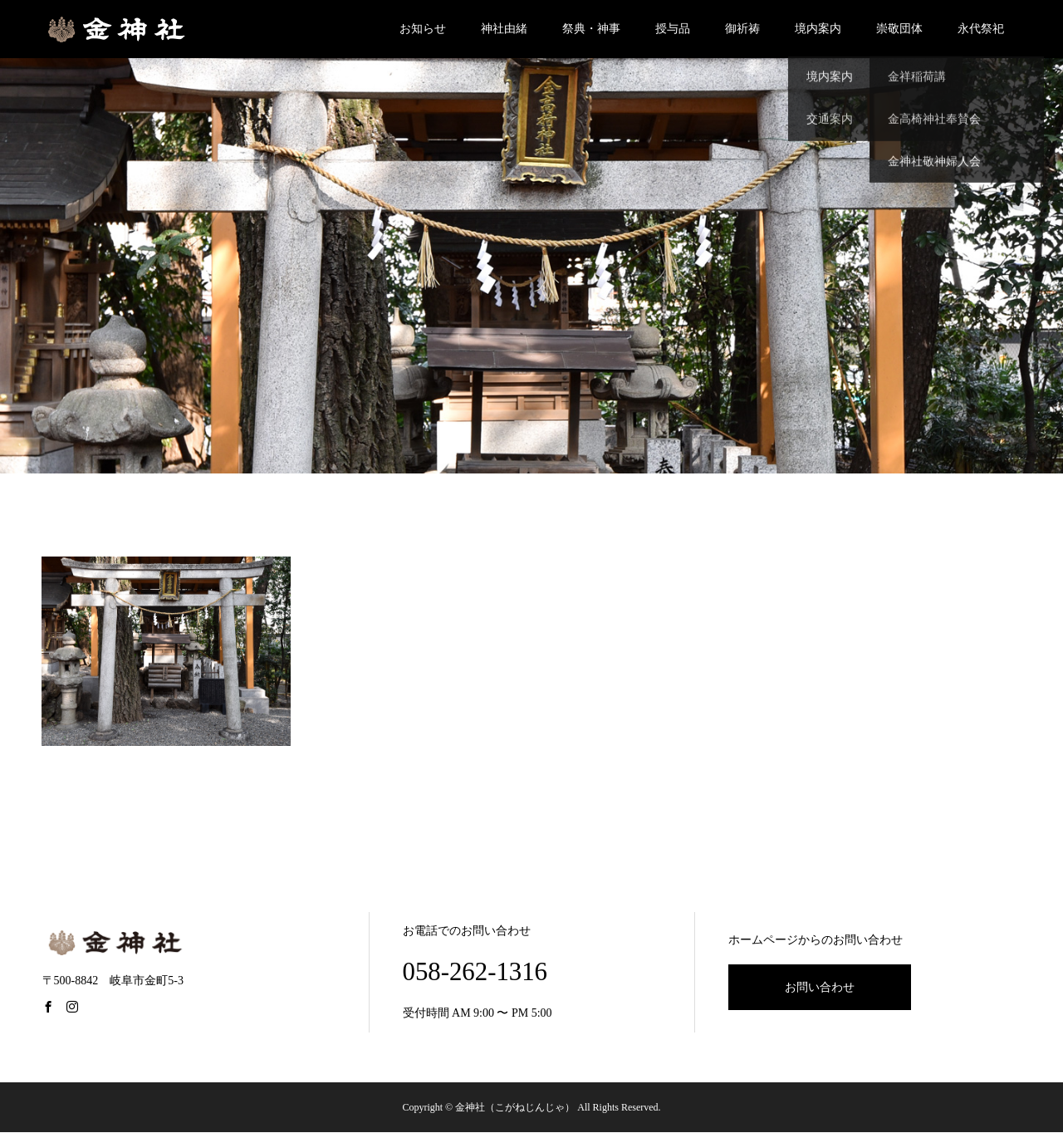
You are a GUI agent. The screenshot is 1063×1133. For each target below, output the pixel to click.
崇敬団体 (899, 28)
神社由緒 (504, 28)
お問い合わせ (820, 987)
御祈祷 (742, 28)
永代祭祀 (981, 28)
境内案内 (818, 28)
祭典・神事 (591, 28)
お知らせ (422, 28)
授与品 (672, 28)
